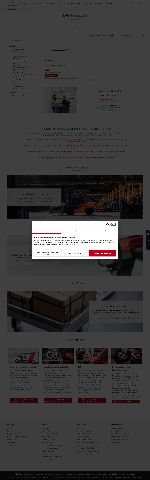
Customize (75, 253)
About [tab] (104, 231)
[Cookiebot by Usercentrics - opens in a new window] (107, 224)
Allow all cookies (102, 253)
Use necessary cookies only (47, 253)
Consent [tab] (46, 231)
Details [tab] (75, 231)
